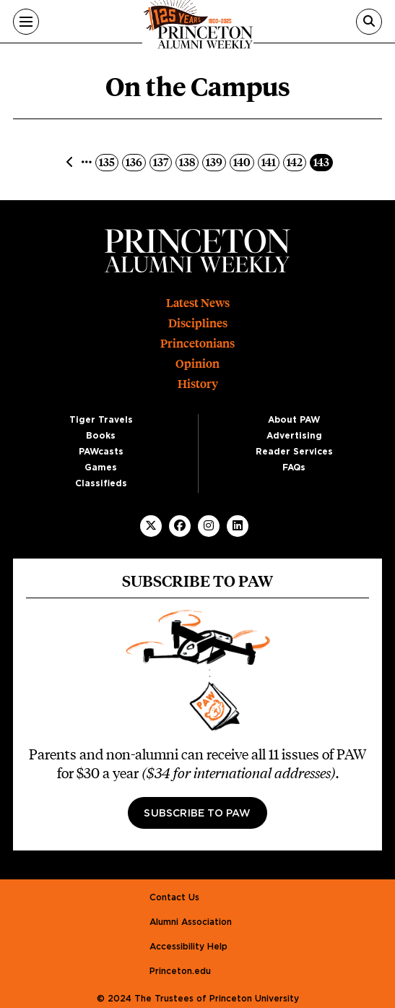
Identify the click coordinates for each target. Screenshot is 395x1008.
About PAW (294, 419)
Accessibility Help (188, 946)
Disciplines (197, 323)
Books (101, 435)
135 (108, 161)
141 (270, 161)
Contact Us (174, 897)
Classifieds (101, 483)
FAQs (293, 467)
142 (296, 161)
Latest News (198, 303)
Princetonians (197, 343)
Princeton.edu (180, 971)
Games (100, 467)
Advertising (294, 435)
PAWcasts (101, 451)
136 (135, 161)
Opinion (197, 364)
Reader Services (294, 451)
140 (243, 161)
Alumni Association (190, 922)
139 (215, 161)
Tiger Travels (101, 419)
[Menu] (26, 22)
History (198, 384)
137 (162, 161)
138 (188, 161)
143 (323, 161)
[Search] (369, 22)
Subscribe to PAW (197, 814)
